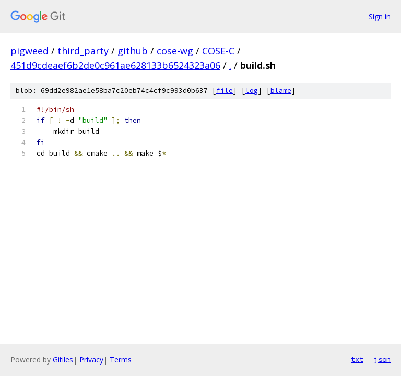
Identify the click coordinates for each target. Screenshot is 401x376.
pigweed (29, 50)
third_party (83, 50)
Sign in (380, 16)
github (132, 50)
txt (357, 359)
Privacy (91, 360)
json (382, 359)
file (224, 90)
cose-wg (175, 50)
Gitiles (63, 360)
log (251, 90)
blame (280, 90)
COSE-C (218, 50)
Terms (121, 360)
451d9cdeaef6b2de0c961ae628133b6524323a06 (115, 65)
